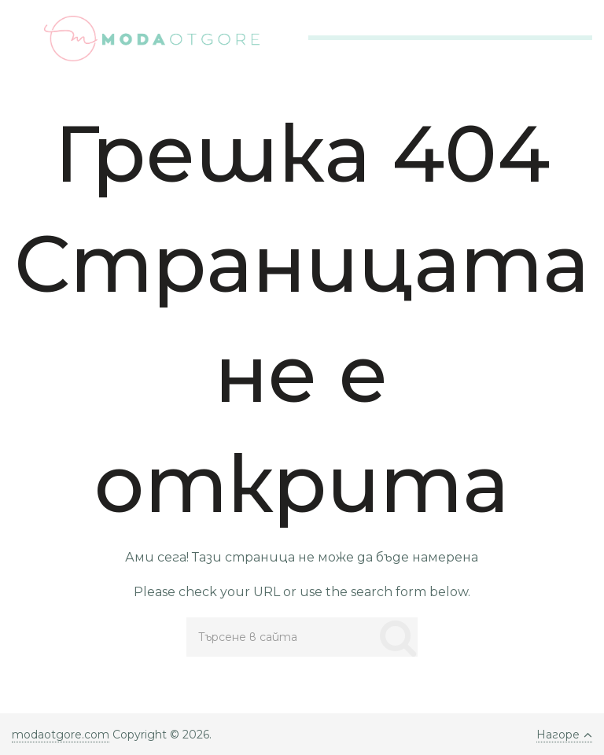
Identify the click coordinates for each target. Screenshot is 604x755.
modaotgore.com (60, 734)
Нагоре (564, 734)
